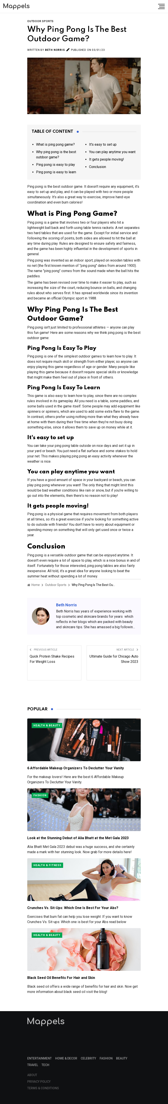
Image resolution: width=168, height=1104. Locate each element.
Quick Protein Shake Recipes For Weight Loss (52, 659)
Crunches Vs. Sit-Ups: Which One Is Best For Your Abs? (72, 908)
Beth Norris (55, 49)
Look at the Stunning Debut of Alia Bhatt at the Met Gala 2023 (78, 838)
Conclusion (97, 167)
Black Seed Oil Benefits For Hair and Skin (61, 978)
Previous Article (43, 649)
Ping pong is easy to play (55, 165)
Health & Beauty (46, 725)
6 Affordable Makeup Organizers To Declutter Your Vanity (75, 768)
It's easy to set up (103, 144)
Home (33, 585)
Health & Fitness (47, 865)
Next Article (127, 649)
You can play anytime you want (112, 152)
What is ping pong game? (55, 144)
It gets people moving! (106, 159)
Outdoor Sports (40, 21)
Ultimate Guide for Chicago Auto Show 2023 (113, 659)
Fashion (40, 795)
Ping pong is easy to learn (56, 172)
